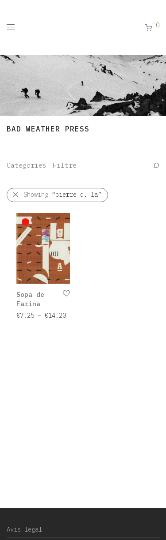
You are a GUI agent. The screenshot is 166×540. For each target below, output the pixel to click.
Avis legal (24, 529)
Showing (62, 195)
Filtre (65, 165)
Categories (26, 165)
